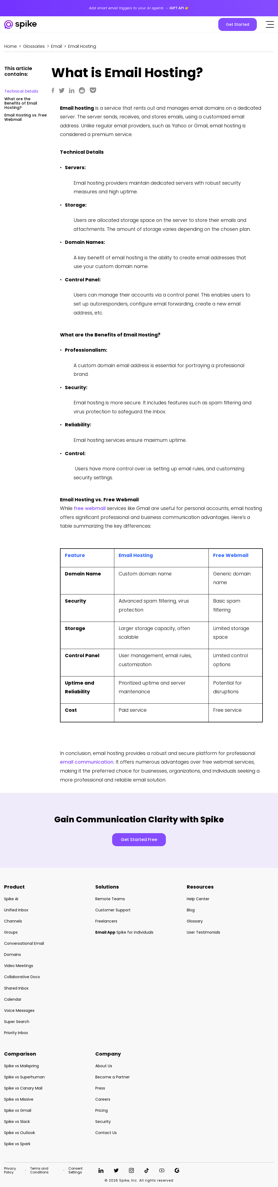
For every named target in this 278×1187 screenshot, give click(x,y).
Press (100, 1088)
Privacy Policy (10, 1170)
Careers (102, 1099)
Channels (13, 921)
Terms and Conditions (39, 1170)
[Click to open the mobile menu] (270, 24)
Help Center (198, 899)
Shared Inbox (16, 988)
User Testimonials (203, 932)
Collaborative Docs (22, 977)
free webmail (90, 508)
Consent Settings (75, 1170)
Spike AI (11, 899)
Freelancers (106, 921)
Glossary (195, 921)
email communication (86, 762)
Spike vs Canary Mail (23, 1088)
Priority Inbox (16, 1032)
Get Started (237, 24)
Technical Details (21, 91)
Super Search (16, 1021)
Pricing (101, 1110)
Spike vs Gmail (17, 1110)
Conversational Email (24, 943)
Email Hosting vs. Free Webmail (25, 117)
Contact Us (106, 1132)
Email (56, 46)
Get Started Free (139, 839)
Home (10, 46)
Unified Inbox (16, 910)
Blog (191, 910)
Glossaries (34, 46)
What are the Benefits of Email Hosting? (20, 103)
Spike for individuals (124, 932)
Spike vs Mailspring (21, 1066)
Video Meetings (18, 965)
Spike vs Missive (18, 1099)
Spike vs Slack (17, 1121)
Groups (11, 932)
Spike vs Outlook (19, 1132)
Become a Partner (112, 1077)
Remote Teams (110, 899)
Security (103, 1121)
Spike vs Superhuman (24, 1077)
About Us (103, 1066)
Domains (12, 954)
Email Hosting (82, 46)
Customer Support (113, 910)
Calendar (12, 999)
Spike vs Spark (17, 1144)
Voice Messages (19, 1010)
